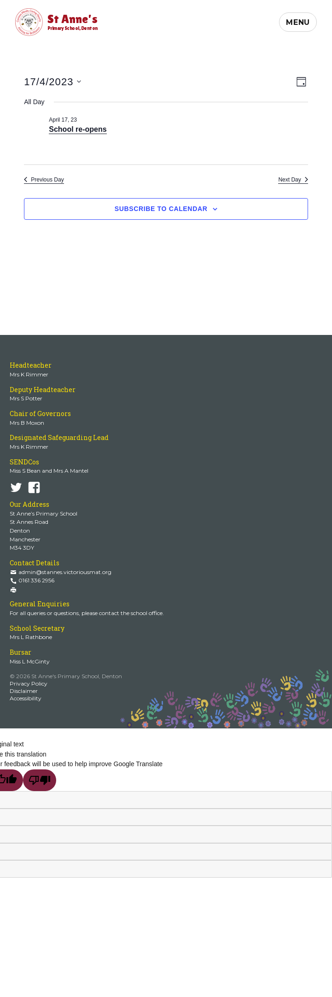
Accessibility (25, 698)
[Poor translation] (40, 780)
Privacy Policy (28, 683)
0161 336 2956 (36, 580)
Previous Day (44, 179)
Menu (298, 22)
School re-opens (77, 129)
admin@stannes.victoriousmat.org (64, 572)
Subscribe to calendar (161, 208)
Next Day (293, 179)
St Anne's (72, 21)
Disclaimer (24, 690)
